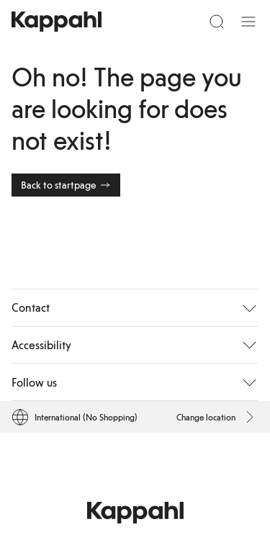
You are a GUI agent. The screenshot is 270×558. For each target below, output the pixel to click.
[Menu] (248, 21)
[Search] (217, 21)
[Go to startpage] (57, 22)
